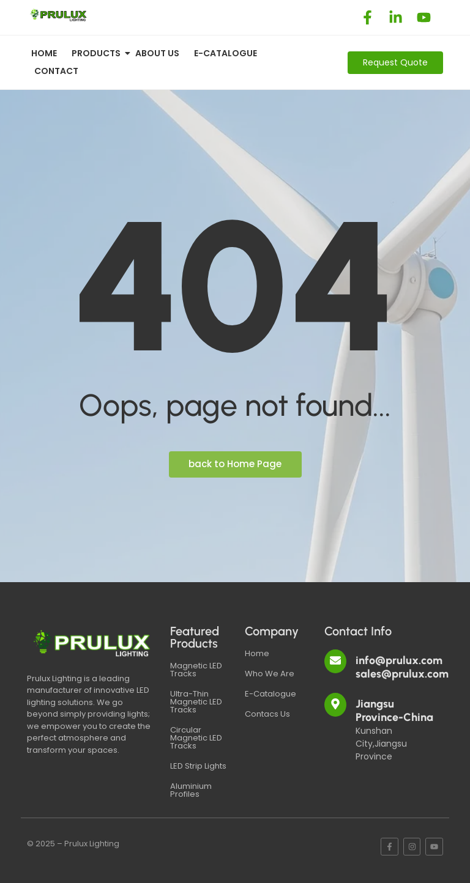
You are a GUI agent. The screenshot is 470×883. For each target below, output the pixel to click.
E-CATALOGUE (225, 53)
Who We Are (269, 673)
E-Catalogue (270, 694)
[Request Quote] (395, 62)
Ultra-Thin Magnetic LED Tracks (196, 701)
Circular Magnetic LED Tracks (196, 738)
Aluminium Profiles (191, 790)
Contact (56, 71)
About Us (157, 53)
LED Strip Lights (198, 766)
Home (44, 53)
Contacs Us (267, 714)
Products (98, 53)
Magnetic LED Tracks (196, 669)
